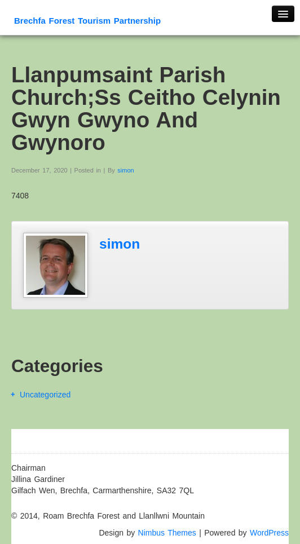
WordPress (269, 532)
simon (125, 170)
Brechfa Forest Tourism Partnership (87, 20)
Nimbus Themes (167, 532)
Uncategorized (45, 394)
